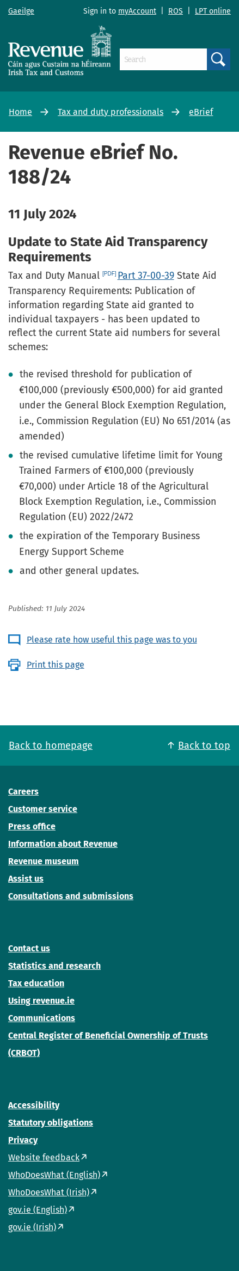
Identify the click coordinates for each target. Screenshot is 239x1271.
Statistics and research (54, 966)
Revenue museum (43, 861)
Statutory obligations (50, 1122)
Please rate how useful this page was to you (112, 639)
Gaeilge (21, 11)
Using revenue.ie (41, 1000)
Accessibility (33, 1105)
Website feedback (43, 1157)
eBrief (201, 112)
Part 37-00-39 (146, 276)
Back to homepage (51, 745)
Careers (23, 791)
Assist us (26, 878)
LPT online (213, 11)
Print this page (55, 664)
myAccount (137, 11)
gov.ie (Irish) (32, 1227)
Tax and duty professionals (110, 112)
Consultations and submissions (70, 896)
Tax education (36, 983)
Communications (41, 1018)
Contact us (29, 948)
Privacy (23, 1140)
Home (20, 112)
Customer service (42, 809)
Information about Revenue (63, 844)
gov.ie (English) (37, 1210)
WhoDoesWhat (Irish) (48, 1192)
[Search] (163, 59)
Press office (32, 826)
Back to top (204, 745)
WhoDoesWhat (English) (54, 1175)
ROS (175, 11)
